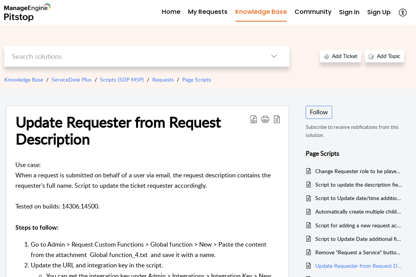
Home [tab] (171, 11)
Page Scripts (196, 79)
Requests (163, 79)
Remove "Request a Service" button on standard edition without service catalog (359, 252)
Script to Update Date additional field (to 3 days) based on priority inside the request (359, 238)
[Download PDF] (254, 119)
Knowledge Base (23, 79)
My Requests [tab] (208, 11)
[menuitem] (349, 12)
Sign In (349, 12)
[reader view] (277, 119)
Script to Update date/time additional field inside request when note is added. (359, 198)
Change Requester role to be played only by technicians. (359, 171)
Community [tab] (313, 11)
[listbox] (274, 56)
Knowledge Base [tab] (261, 11)
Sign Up (379, 12)
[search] (131, 56)
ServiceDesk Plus (72, 79)
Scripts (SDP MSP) (122, 79)
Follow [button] (319, 112)
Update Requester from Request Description (118, 131)
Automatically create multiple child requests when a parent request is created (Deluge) (359, 211)
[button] (265, 119)
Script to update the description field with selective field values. (359, 184)
